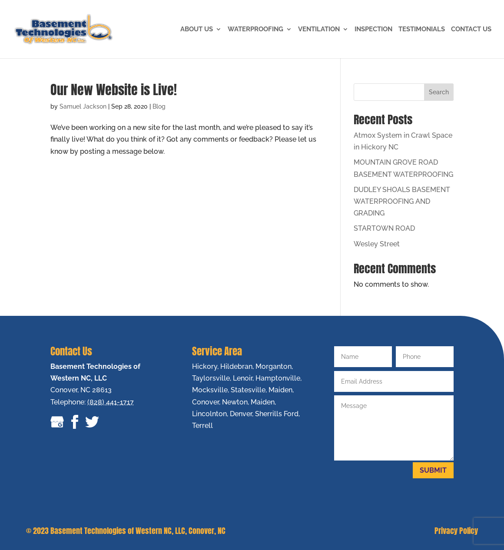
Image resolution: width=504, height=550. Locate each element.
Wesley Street (377, 244)
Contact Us (471, 29)
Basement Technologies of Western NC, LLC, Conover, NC (137, 531)
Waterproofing (255, 29)
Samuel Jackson (83, 106)
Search (439, 92)
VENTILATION (319, 29)
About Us (196, 29)
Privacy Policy (456, 531)
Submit (433, 470)
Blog (159, 106)
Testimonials (421, 29)
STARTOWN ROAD (384, 228)
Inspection (373, 29)
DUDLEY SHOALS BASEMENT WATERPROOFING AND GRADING (402, 201)
